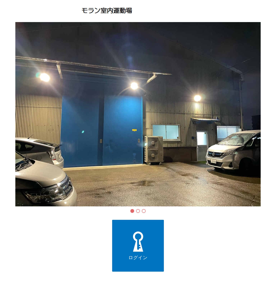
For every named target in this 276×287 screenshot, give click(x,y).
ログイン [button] (138, 246)
